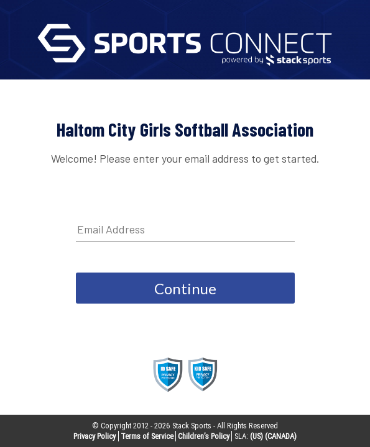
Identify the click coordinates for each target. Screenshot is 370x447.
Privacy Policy (94, 436)
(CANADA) (281, 436)
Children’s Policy (203, 436)
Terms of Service (147, 436)
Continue (185, 288)
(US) (256, 436)
